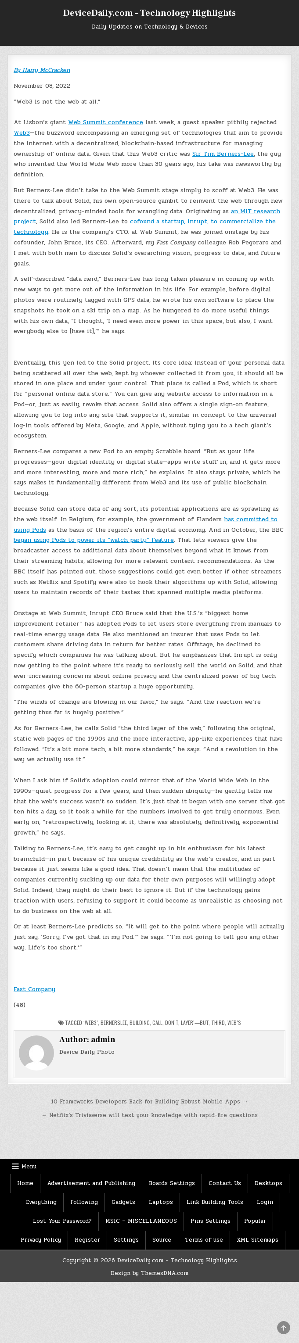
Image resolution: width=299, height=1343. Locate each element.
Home (25, 1183)
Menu (29, 1166)
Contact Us (225, 1183)
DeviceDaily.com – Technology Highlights (149, 13)
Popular (255, 1221)
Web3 (22, 132)
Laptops (161, 1202)
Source (161, 1240)
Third (218, 1022)
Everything (41, 1202)
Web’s (234, 1022)
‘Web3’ (90, 1022)
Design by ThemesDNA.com (149, 1273)
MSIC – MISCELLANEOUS (141, 1221)
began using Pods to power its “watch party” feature (94, 539)
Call (157, 1022)
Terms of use (204, 1240)
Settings (126, 1240)
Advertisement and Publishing (91, 1183)
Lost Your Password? (62, 1221)
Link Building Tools (215, 1202)
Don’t (171, 1022)
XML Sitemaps (257, 1240)
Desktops (268, 1183)
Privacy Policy (41, 1240)
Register (87, 1240)
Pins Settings (211, 1221)
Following (84, 1202)
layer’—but (195, 1022)
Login (265, 1202)
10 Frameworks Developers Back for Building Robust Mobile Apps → (149, 1101)
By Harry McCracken (42, 70)
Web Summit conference (105, 122)
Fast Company (34, 989)
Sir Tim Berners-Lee (223, 153)
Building (140, 1022)
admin (103, 1040)
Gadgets (123, 1202)
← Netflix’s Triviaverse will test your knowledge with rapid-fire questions (149, 1115)
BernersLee (114, 1022)
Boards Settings (172, 1183)
